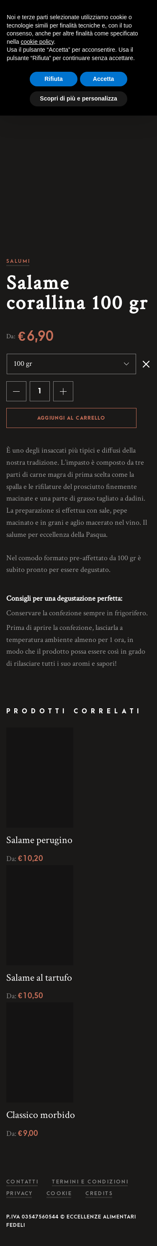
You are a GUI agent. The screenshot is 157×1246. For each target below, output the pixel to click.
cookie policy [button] (37, 41)
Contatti (22, 1182)
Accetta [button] (103, 79)
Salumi (18, 261)
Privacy (19, 1193)
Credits (99, 1193)
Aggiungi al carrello (71, 418)
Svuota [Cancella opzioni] (146, 364)
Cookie (59, 1193)
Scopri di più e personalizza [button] (78, 98)
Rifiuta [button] (53, 79)
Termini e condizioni (90, 1182)
